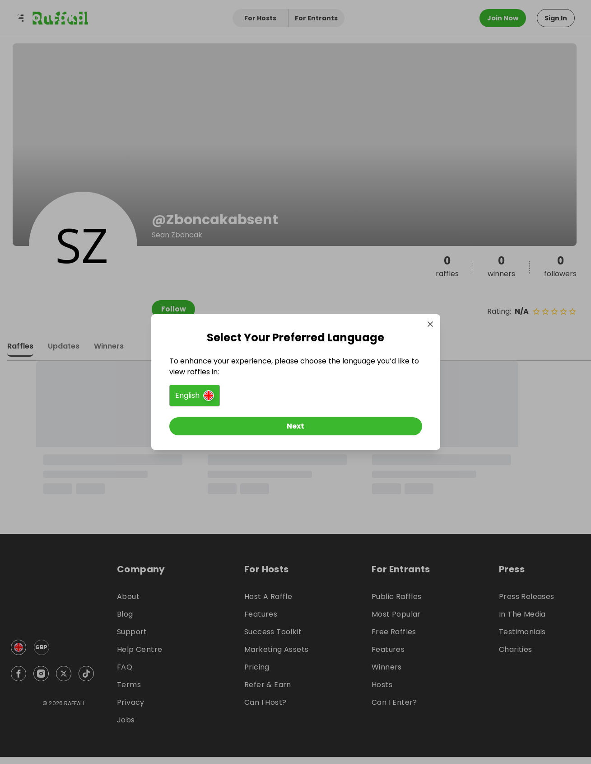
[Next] (295, 426)
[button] (194, 395)
